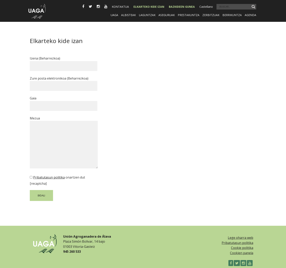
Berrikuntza (232, 15)
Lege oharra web (240, 237)
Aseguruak (166, 15)
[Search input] (234, 7)
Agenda (250, 15)
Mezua (64, 143)
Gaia (63, 102)
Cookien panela (241, 253)
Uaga (114, 15)
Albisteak (128, 15)
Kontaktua (120, 7)
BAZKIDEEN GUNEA (182, 7)
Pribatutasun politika (49, 177)
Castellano (206, 7)
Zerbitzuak (210, 15)
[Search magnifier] (253, 7)
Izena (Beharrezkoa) (63, 62)
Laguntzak (147, 15)
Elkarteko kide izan (148, 7)
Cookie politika (242, 248)
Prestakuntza (188, 15)
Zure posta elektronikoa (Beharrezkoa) (63, 82)
